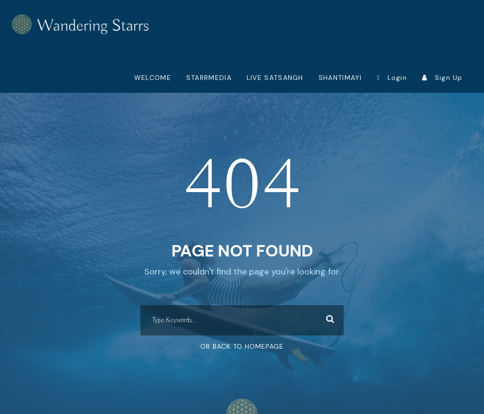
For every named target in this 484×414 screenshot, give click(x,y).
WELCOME (152, 77)
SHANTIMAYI (340, 77)
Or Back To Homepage (242, 346)
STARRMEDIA (209, 77)
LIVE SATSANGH (275, 77)
